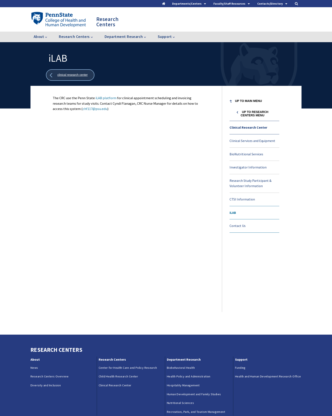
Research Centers (112, 291)
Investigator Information (248, 167)
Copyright (168, 404)
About (35, 291)
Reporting (107, 404)
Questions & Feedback (44, 404)
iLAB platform (105, 98)
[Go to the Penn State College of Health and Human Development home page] (58, 19)
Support (241, 291)
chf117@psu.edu (95, 108)
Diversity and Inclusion (45, 317)
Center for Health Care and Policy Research (128, 299)
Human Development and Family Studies (194, 325)
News (34, 299)
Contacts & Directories (80, 404)
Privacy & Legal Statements (138, 404)
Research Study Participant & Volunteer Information (250, 183)
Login (184, 404)
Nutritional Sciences (180, 334)
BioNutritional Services (246, 154)
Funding (240, 299)
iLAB (233, 212)
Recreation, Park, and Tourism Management (196, 343)
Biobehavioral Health (181, 299)
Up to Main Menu (248, 101)
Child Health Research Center (118, 308)
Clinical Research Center (248, 127)
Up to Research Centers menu (254, 113)
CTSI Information (242, 199)
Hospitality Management (183, 317)
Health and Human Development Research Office (268, 308)
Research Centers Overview (49, 308)
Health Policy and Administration (188, 308)
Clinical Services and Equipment (252, 141)
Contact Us (238, 226)
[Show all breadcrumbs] (70, 75)
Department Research (184, 291)
